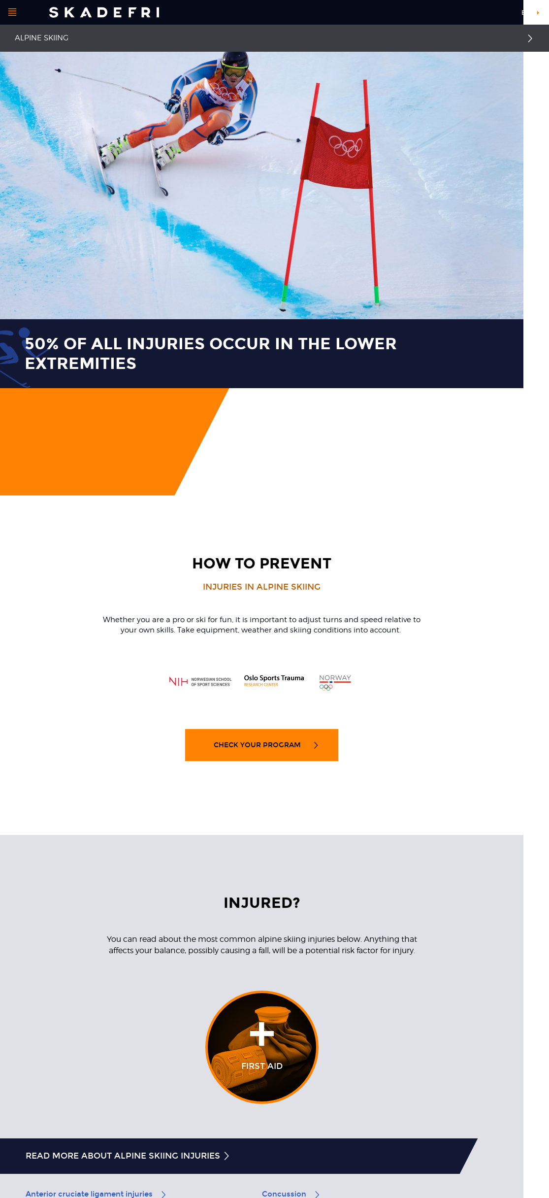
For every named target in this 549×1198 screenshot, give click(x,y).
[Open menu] (12, 12)
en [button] (525, 12)
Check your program (267, 745)
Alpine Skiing (41, 37)
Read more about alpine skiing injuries (128, 1156)
